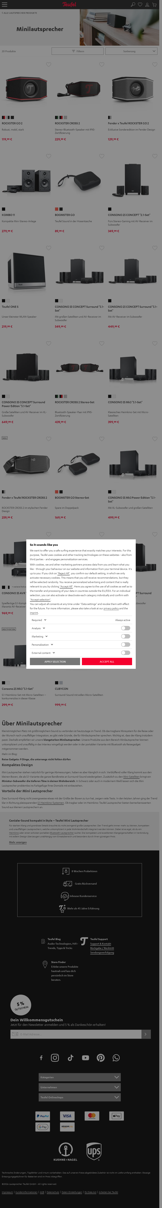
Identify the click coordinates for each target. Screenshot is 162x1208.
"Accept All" (66, 586)
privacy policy (111, 608)
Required (37, 620)
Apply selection (55, 661)
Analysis (36, 628)
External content (41, 652)
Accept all (107, 661)
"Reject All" (63, 573)
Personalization (40, 644)
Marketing (37, 636)
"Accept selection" (40, 599)
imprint (34, 612)
